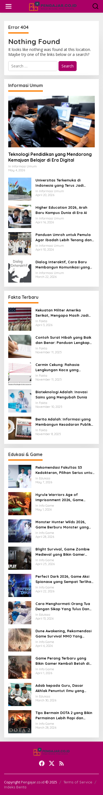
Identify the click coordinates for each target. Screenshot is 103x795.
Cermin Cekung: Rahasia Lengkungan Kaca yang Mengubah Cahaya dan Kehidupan (57, 367)
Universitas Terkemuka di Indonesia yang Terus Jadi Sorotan (59, 183)
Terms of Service (77, 782)
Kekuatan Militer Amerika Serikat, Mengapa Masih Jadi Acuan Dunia (61, 313)
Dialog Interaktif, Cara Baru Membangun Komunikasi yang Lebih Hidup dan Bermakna (62, 264)
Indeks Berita (15, 787)
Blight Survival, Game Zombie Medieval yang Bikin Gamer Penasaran (62, 552)
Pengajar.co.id (32, 782)
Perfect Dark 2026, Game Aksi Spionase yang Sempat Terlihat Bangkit (64, 579)
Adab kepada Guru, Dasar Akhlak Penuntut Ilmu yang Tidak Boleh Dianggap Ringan (62, 688)
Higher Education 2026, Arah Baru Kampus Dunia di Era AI (61, 210)
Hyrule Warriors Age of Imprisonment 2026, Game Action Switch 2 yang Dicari (60, 497)
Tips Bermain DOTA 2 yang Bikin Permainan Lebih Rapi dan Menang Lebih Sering (63, 715)
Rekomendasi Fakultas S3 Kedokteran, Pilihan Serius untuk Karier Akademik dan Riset (64, 470)
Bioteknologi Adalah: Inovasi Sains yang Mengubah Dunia (61, 394)
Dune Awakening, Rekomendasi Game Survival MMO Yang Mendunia (63, 633)
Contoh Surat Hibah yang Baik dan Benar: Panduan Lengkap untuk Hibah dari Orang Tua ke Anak (63, 340)
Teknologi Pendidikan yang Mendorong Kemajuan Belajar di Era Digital (50, 157)
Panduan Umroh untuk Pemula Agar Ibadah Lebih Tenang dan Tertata (63, 237)
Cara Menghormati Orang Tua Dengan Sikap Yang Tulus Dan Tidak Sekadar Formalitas (62, 606)
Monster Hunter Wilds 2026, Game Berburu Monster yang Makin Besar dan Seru (62, 524)
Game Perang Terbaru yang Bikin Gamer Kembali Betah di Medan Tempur (62, 661)
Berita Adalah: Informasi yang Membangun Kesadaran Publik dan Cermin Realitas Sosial (63, 422)
